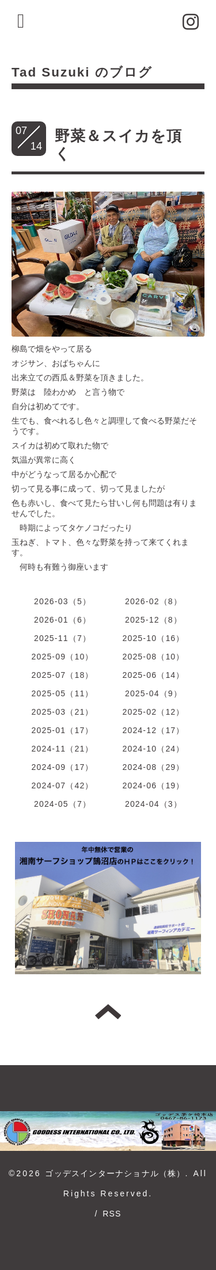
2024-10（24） (153, 748)
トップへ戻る (108, 1011)
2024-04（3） (153, 803)
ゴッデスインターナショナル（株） (115, 1173)
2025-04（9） (153, 693)
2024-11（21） (62, 748)
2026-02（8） (153, 601)
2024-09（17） (62, 767)
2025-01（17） (62, 730)
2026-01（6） (62, 619)
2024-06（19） (153, 785)
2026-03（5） (62, 601)
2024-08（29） (153, 767)
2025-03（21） (62, 711)
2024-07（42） (62, 785)
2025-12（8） (153, 619)
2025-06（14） (153, 675)
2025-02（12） (153, 711)
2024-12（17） (153, 730)
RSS (112, 1213)
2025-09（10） (62, 656)
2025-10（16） (153, 638)
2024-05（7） (62, 803)
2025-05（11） (62, 693)
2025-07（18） (62, 675)
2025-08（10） (153, 656)
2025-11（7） (62, 638)
